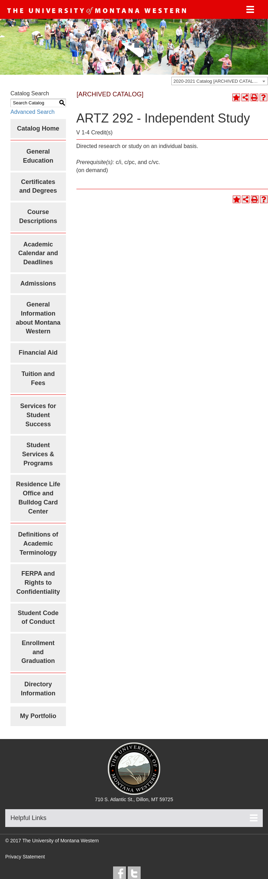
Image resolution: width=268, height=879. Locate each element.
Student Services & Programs (38, 454)
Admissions (38, 283)
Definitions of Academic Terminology (38, 543)
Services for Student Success (38, 414)
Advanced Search (32, 112)
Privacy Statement (25, 856)
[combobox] (219, 81)
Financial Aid (38, 352)
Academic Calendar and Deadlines (38, 253)
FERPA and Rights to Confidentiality (38, 582)
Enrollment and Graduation (38, 652)
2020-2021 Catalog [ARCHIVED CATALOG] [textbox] (217, 81)
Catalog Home (38, 128)
